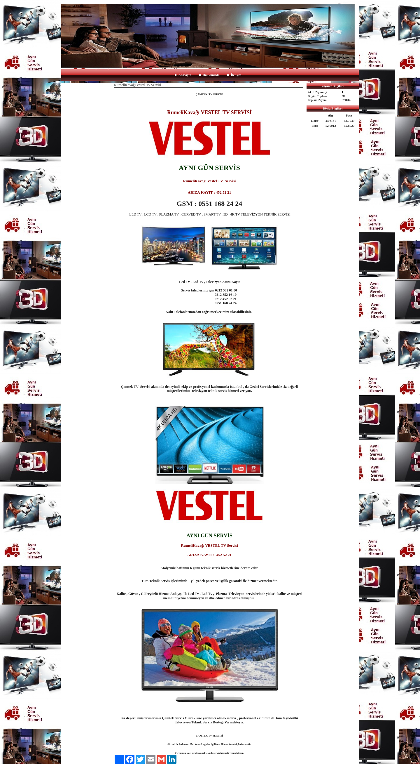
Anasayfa (184, 75)
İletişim (236, 75)
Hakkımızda (211, 75)
